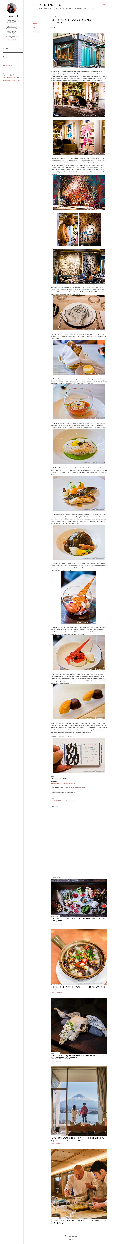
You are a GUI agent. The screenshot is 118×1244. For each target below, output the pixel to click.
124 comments (58, 992)
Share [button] (34, 17)
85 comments (58, 1226)
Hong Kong (55, 9)
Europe (71, 9)
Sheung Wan (36, 32)
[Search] (105, 5)
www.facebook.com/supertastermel (76, 787)
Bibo (34, 27)
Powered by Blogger (70, 1236)
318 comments (58, 924)
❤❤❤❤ (35, 23)
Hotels (84, 9)
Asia (66, 9)
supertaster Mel (52, 5)
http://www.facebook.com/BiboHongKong (63, 783)
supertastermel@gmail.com (9, 75)
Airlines (91, 9)
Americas (78, 9)
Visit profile (11, 40)
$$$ (34, 25)
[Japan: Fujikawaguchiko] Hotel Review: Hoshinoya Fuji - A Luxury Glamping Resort (77, 1139)
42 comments (58, 1061)
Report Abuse (7, 65)
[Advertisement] (79, 861)
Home (41, 9)
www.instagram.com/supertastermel (11, 80)
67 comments (58, 1143)
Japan (62, 9)
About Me (47, 9)
